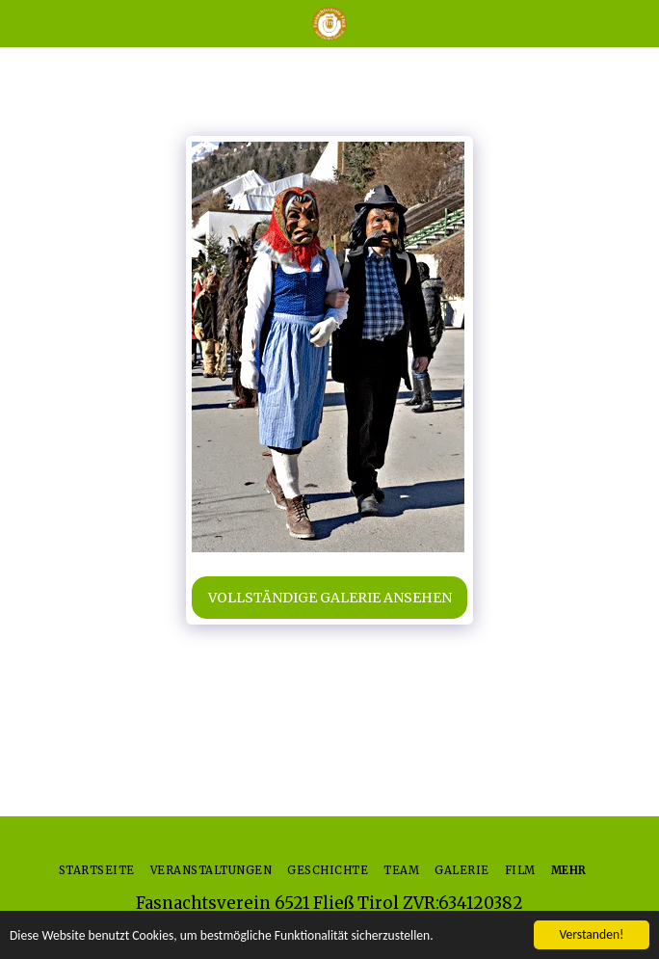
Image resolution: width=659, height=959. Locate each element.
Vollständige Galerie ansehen (330, 597)
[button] (21, 22)
